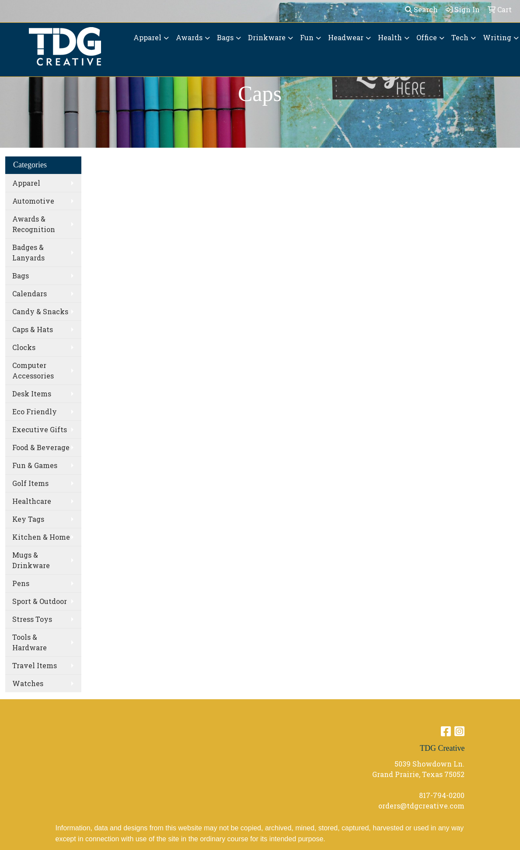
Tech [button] (459, 37)
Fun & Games (34, 465)
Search (421, 9)
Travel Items (34, 665)
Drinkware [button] (267, 37)
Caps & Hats (32, 329)
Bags (20, 275)
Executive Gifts (39, 429)
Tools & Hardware (29, 642)
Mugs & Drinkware (31, 560)
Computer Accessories (33, 370)
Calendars (29, 293)
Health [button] (390, 37)
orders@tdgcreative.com (421, 805)
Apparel (26, 182)
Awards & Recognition (33, 224)
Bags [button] (225, 37)
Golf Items (30, 483)
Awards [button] (189, 37)
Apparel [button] (147, 37)
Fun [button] (307, 37)
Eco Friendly (34, 411)
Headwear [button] (345, 37)
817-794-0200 (441, 795)
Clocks (23, 347)
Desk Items (31, 393)
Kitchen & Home (41, 536)
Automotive (33, 200)
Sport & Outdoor (39, 601)
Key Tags (28, 519)
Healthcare (31, 501)
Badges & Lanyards (28, 252)
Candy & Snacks (40, 311)
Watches (27, 683)
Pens (20, 583)
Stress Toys (32, 619)
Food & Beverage (41, 447)
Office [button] (426, 37)
